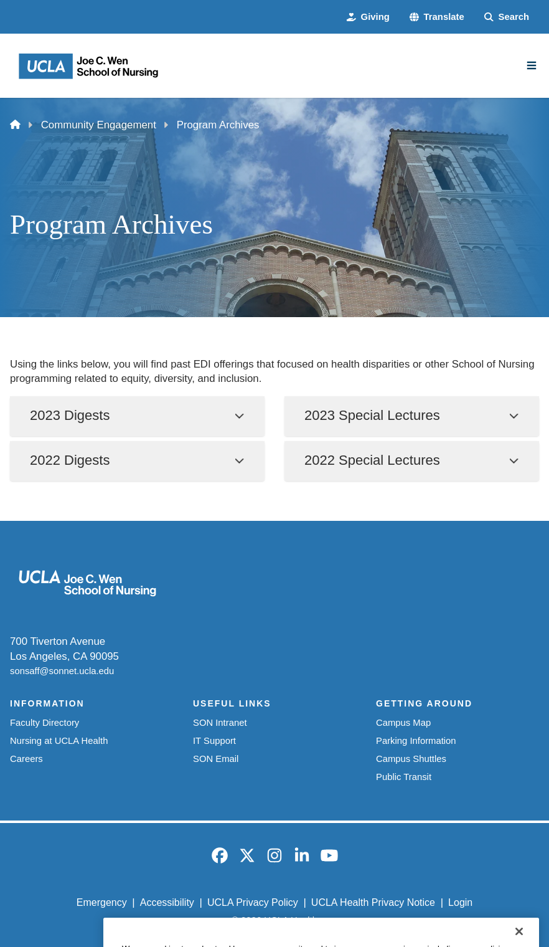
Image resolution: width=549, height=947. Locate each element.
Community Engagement (98, 125)
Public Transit (403, 777)
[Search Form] (506, 17)
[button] (437, 17)
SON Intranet (220, 723)
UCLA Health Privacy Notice (373, 902)
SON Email (215, 759)
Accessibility (167, 902)
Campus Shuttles (411, 759)
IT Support (214, 741)
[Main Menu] (531, 65)
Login (460, 902)
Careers (26, 759)
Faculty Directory (44, 723)
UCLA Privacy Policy (252, 902)
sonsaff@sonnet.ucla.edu (62, 671)
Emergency (102, 902)
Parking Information (416, 741)
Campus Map (403, 723)
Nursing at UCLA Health (59, 741)
